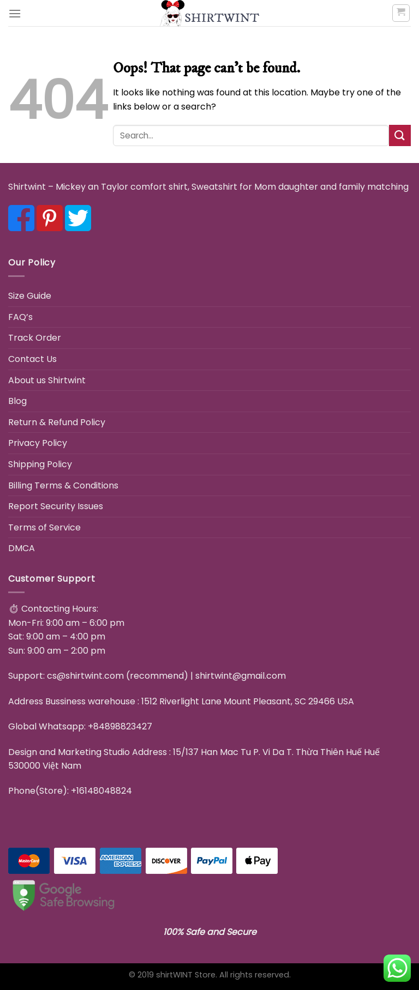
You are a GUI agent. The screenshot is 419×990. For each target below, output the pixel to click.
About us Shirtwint (47, 380)
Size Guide (29, 295)
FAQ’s (20, 317)
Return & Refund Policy (56, 422)
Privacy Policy (37, 443)
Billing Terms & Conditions (63, 485)
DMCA (21, 548)
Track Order (34, 337)
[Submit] (400, 135)
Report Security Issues (55, 506)
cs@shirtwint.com (85, 675)
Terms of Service (44, 527)
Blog (17, 401)
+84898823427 (120, 726)
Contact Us (32, 359)
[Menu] (14, 13)
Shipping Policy (40, 464)
